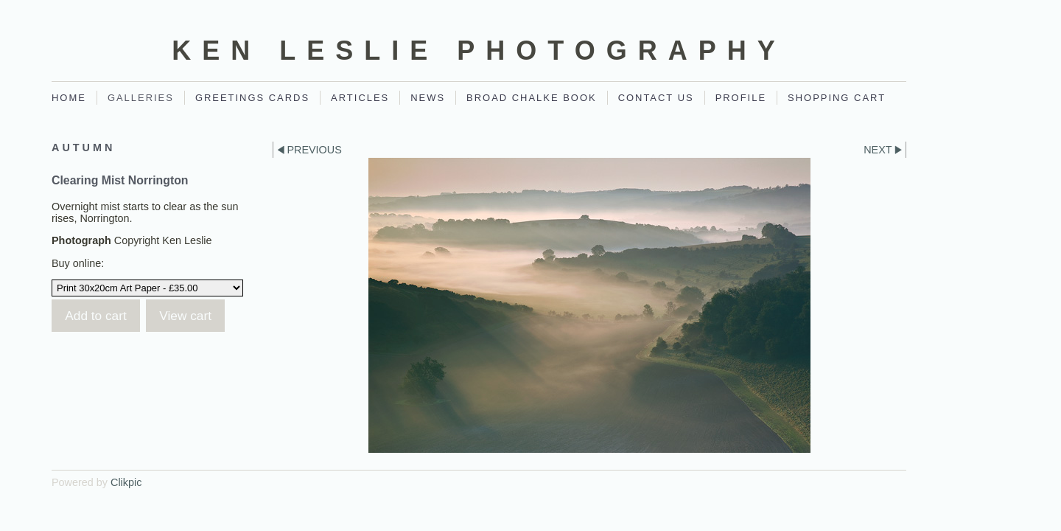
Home (69, 97)
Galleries (141, 97)
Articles (360, 97)
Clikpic (126, 482)
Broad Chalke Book (531, 97)
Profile (740, 97)
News (427, 97)
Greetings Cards (252, 97)
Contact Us (656, 97)
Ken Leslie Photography (478, 50)
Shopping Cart (837, 97)
